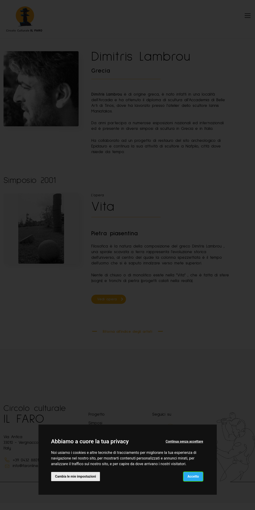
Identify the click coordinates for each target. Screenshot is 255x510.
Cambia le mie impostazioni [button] (75, 476)
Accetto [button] (193, 476)
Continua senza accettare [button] (184, 441)
